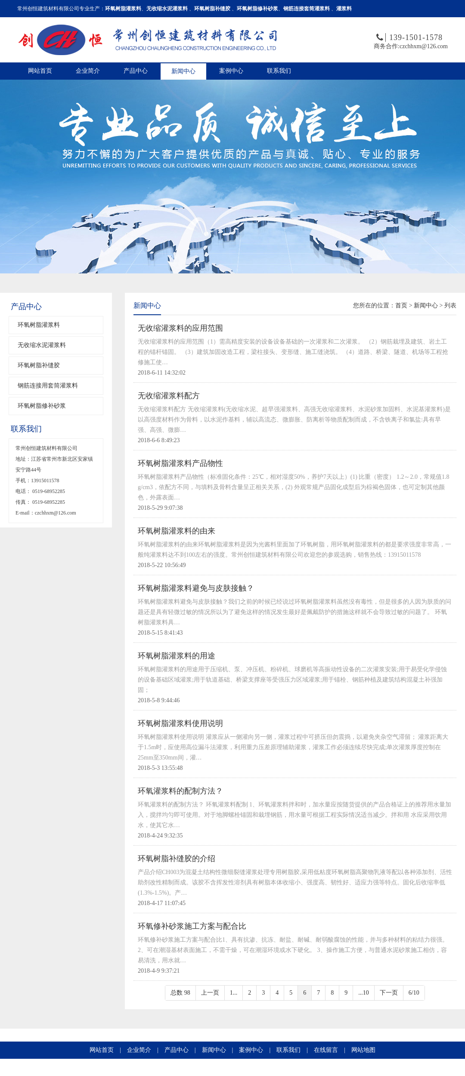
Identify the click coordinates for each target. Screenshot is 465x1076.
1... (234, 992)
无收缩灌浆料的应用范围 (180, 328)
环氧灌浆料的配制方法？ (180, 791)
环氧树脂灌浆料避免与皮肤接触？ (196, 588)
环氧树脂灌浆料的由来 (176, 531)
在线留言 (326, 1050)
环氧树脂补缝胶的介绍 (176, 858)
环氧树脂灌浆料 (39, 325)
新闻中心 (183, 71)
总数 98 (180, 992)
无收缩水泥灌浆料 (42, 345)
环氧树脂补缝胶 (39, 365)
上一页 (210, 992)
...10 (363, 992)
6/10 (414, 992)
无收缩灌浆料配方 (169, 395)
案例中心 (231, 71)
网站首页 (40, 71)
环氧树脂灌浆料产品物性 (180, 463)
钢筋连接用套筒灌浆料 (48, 385)
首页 (401, 305)
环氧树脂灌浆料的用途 (176, 655)
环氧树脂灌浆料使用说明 (180, 723)
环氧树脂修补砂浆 (42, 406)
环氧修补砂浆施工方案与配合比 (192, 926)
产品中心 (136, 71)
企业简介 (88, 71)
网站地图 (363, 1050)
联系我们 (279, 71)
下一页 (389, 992)
